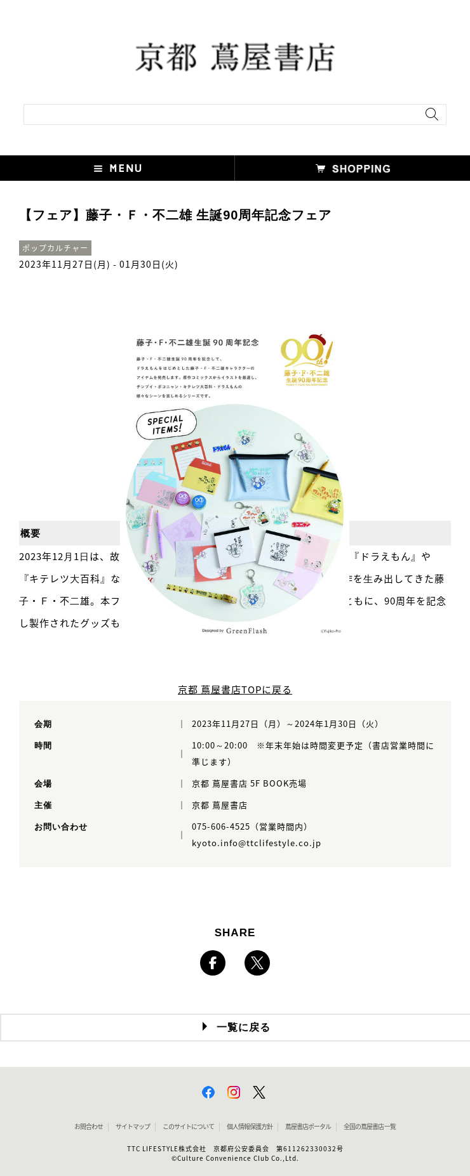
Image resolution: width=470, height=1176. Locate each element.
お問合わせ (88, 1126)
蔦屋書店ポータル (308, 1126)
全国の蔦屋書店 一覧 (370, 1126)
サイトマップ (133, 1126)
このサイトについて (188, 1126)
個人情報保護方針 (249, 1126)
